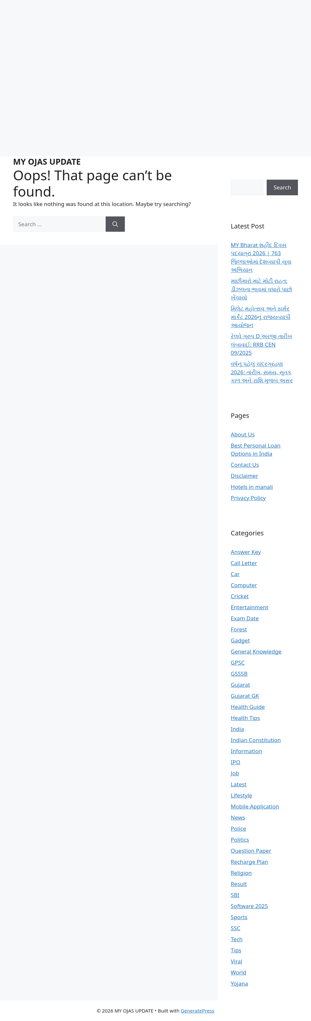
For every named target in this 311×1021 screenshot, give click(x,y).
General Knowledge (256, 651)
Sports (239, 917)
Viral (236, 961)
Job (235, 773)
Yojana (239, 983)
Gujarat (240, 684)
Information (246, 751)
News (238, 817)
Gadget (240, 640)
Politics (240, 839)
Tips (236, 950)
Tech (237, 939)
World (238, 972)
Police (238, 828)
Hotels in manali (252, 486)
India (237, 729)
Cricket (240, 596)
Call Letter (244, 563)
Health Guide (248, 707)
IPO (235, 762)
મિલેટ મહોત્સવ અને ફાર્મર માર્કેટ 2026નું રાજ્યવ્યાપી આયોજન (260, 317)
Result (239, 884)
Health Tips (245, 718)
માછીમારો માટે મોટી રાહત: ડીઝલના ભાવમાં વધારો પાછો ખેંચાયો (261, 289)
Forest (239, 629)
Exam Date (245, 618)
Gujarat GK (245, 695)
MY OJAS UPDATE (47, 161)
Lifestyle (241, 795)
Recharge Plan (249, 861)
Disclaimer (244, 475)
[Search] (115, 224)
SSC (235, 928)
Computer (244, 585)
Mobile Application (255, 806)
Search (282, 187)
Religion (241, 872)
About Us (243, 434)
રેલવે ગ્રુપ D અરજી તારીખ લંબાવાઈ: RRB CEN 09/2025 (261, 344)
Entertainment (249, 607)
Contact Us (245, 464)
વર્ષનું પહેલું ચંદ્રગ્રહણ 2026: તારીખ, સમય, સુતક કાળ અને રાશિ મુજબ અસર (262, 372)
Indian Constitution (256, 740)
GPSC (238, 662)
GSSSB (239, 673)
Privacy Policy (248, 498)
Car (235, 574)
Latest (238, 784)
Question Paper (251, 850)
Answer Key (246, 552)
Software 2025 (249, 906)
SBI (235, 895)
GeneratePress (197, 1010)
